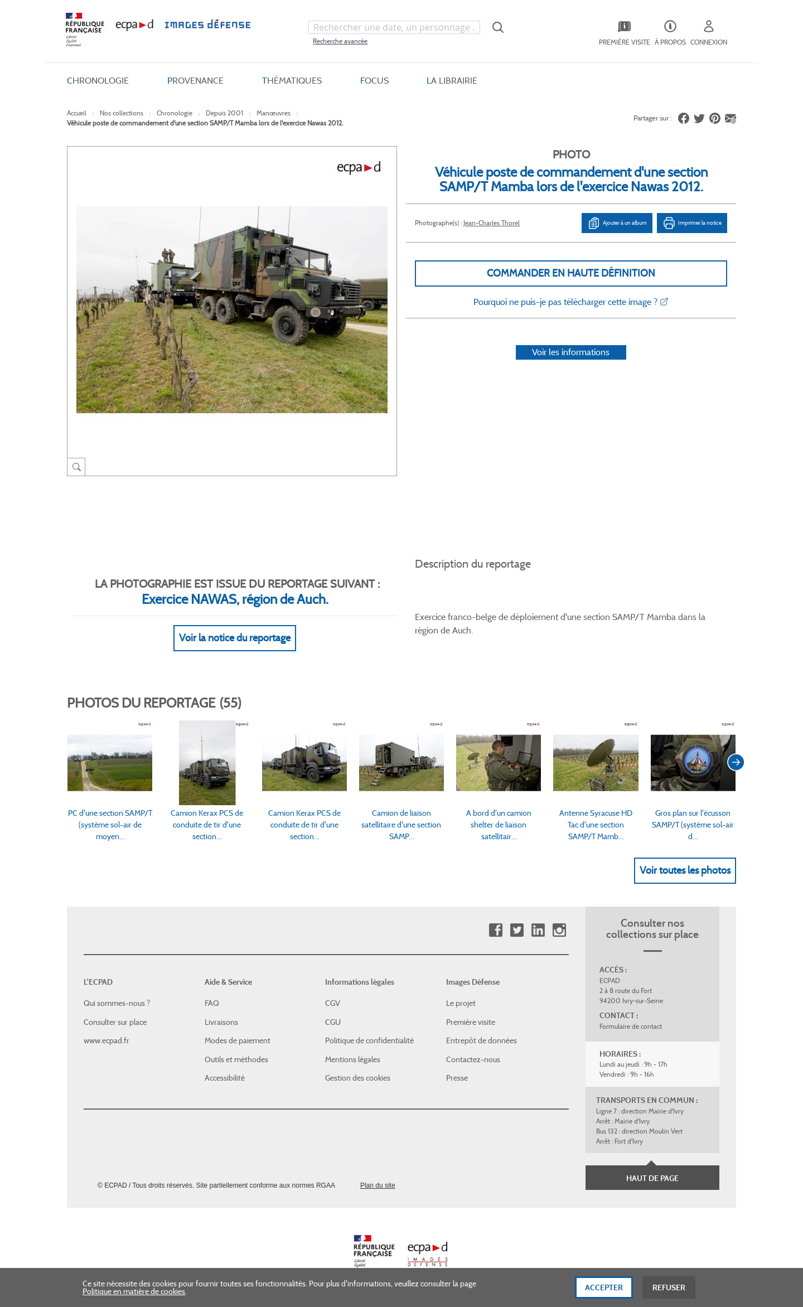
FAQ (212, 1003)
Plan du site (377, 1185)
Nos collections (121, 113)
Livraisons (221, 1022)
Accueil (76, 113)
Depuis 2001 (224, 113)
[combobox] (394, 27)
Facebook (495, 930)
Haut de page (652, 1178)
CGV (332, 1003)
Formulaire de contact (630, 1026)
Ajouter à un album (617, 223)
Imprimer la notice (692, 223)
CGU (333, 1022)
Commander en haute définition (571, 273)
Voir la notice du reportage (235, 638)
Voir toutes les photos (685, 870)
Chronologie (174, 113)
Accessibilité (225, 1078)
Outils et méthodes (236, 1059)
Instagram (559, 930)
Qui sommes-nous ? (117, 1003)
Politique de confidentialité (369, 1040)
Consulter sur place (115, 1022)
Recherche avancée (340, 41)
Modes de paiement (237, 1040)
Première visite (470, 1022)
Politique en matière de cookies (134, 1298)
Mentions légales (352, 1059)
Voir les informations (570, 352)
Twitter (517, 930)
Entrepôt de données (481, 1040)
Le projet (461, 1003)
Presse (457, 1078)
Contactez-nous (473, 1059)
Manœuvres (274, 113)
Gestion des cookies (357, 1078)
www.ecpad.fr (106, 1040)
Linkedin (538, 930)
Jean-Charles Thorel (491, 223)
